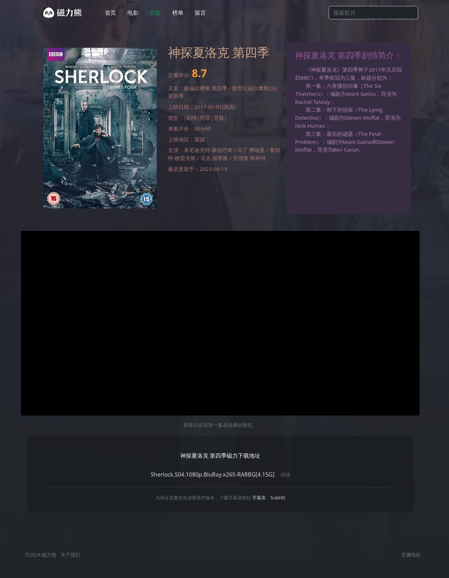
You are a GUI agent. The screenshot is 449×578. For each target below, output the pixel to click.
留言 (200, 12)
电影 (133, 12)
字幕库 (259, 497)
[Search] (373, 12)
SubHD (277, 497)
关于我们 (70, 554)
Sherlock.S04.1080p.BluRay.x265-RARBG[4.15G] (212, 474)
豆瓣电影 (411, 554)
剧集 (155, 12)
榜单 (177, 12)
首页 (110, 12)
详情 (285, 474)
